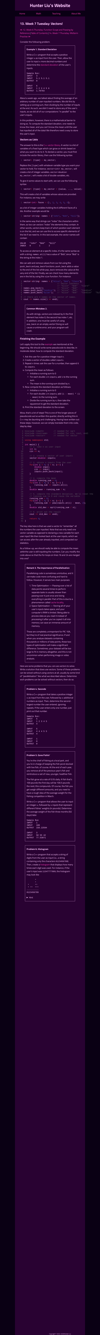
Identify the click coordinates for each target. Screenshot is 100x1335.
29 (22, 519)
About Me (76, 13)
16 (22, 484)
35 (22, 536)
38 (22, 544)
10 (22, 467)
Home (22, 13)
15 (22, 481)
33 (22, 530)
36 (22, 539)
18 (22, 489)
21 (22, 497)
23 (22, 503)
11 (22, 470)
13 (22, 476)
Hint (31, 942)
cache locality (57, 634)
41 (22, 552)
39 (22, 547)
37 (22, 541)
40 (22, 550)
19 (22, 492)
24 (22, 506)
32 (22, 528)
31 (22, 525)
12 (22, 473)
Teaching (56, 13)
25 (22, 508)
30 (22, 522)
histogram (45, 906)
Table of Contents (39, 33)
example (49, 355)
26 (22, 511)
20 (22, 495)
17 (22, 486)
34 (22, 533)
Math (38, 13)
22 (22, 500)
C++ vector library (52, 149)
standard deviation (49, 64)
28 (22, 517)
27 (22, 514)
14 (22, 478)
